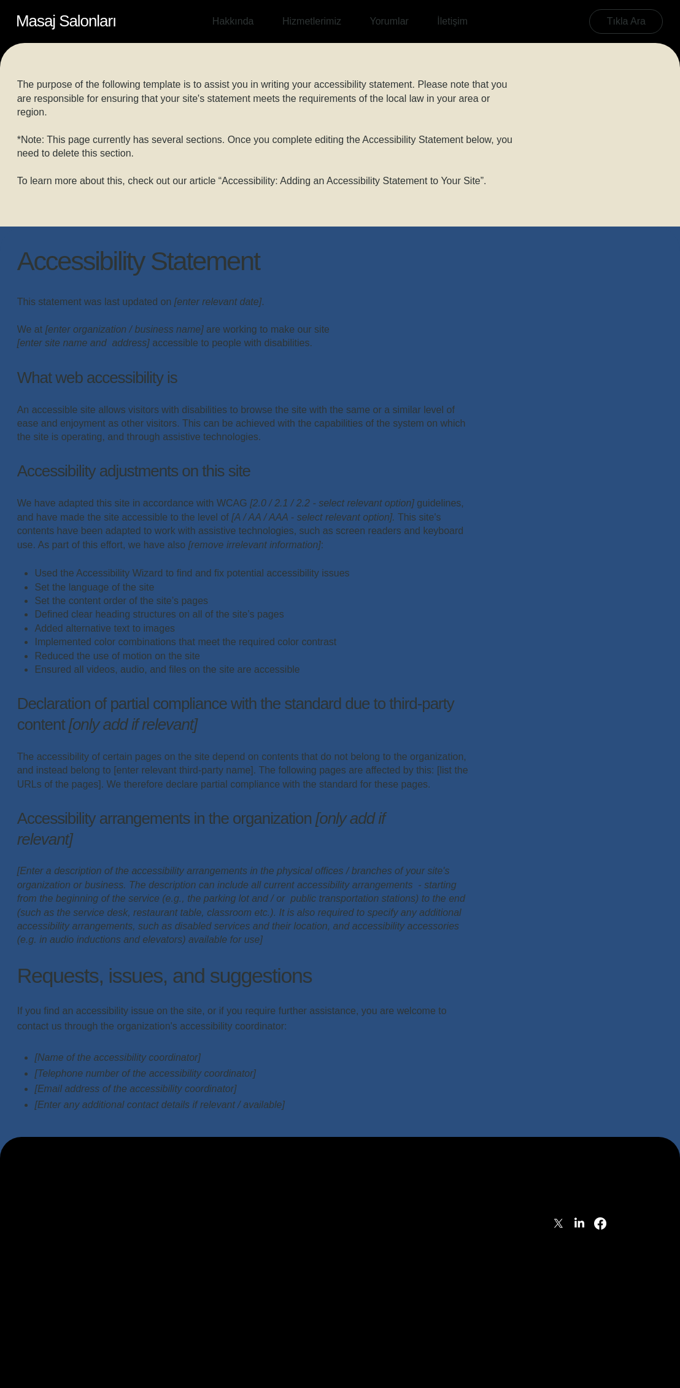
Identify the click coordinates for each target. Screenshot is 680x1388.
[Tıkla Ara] (626, 21)
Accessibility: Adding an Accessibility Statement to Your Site (351, 181)
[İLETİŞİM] (53, 1165)
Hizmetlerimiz (581, 1174)
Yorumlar (571, 1188)
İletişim (567, 1202)
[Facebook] (600, 1223)
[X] (558, 1223)
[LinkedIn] (579, 1223)
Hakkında (573, 1161)
